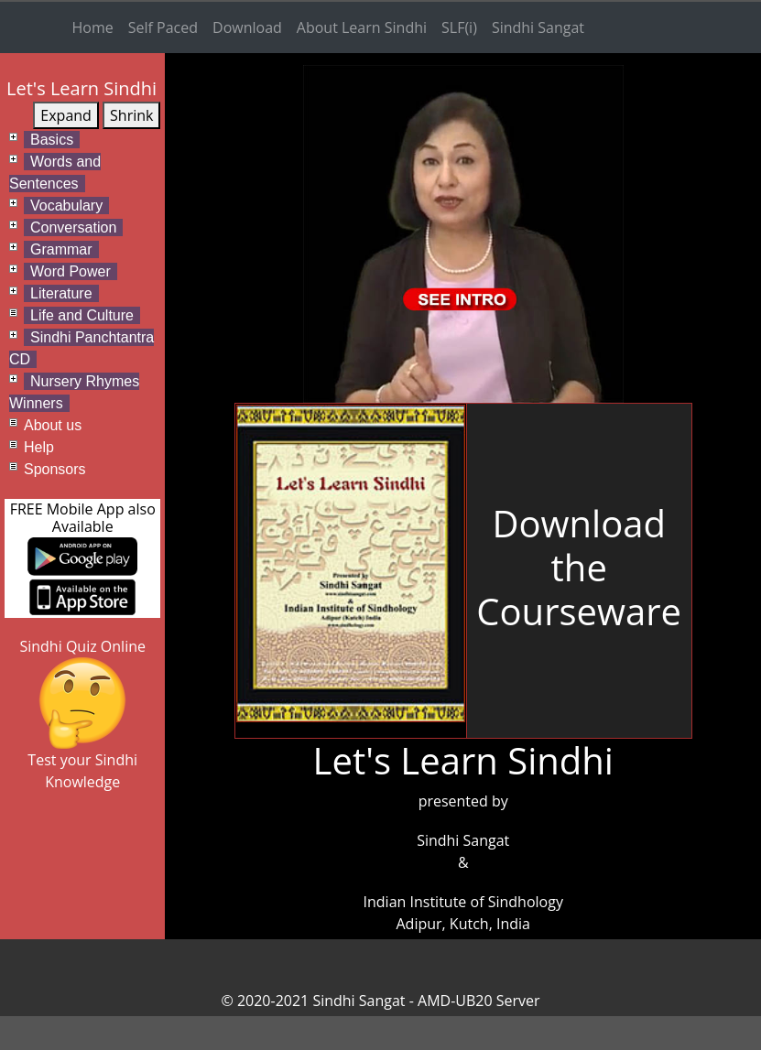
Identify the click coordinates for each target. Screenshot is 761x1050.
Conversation (73, 227)
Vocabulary (66, 205)
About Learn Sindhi (362, 27)
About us (53, 425)
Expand (66, 115)
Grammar (61, 249)
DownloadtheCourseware (578, 567)
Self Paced (163, 27)
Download (247, 27)
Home (93, 27)
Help (39, 447)
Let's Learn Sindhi (81, 88)
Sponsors (55, 469)
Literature (61, 293)
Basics (51, 139)
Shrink (131, 115)
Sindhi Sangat (538, 27)
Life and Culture (82, 315)
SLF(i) (459, 27)
